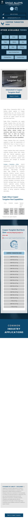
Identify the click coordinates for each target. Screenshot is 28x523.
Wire (13, 47)
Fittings (22, 47)
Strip (22, 37)
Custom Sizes (20, 57)
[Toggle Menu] (2, 2)
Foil (5, 37)
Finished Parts (7, 57)
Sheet (13, 37)
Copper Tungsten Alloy (11, 164)
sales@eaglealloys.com (12, 18)
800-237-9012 (10, 14)
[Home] (14, 4)
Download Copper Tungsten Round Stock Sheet (14, 238)
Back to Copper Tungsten (14, 515)
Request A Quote (14, 96)
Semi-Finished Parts (14, 52)
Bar (5, 47)
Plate (5, 42)
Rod (23, 42)
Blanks (14, 42)
